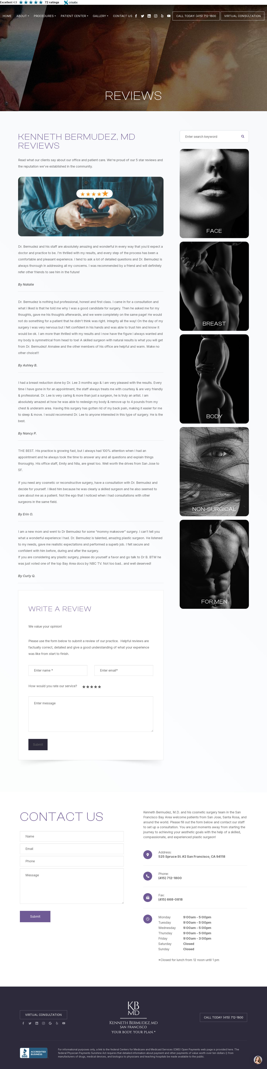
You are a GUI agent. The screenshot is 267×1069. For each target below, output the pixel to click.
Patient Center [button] (74, 16)
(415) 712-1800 (170, 878)
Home (7, 16)
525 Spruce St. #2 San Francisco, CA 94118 (191, 857)
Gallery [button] (100, 16)
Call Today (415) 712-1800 (223, 1018)
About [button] (22, 16)
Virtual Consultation (43, 1015)
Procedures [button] (45, 16)
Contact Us (122, 16)
